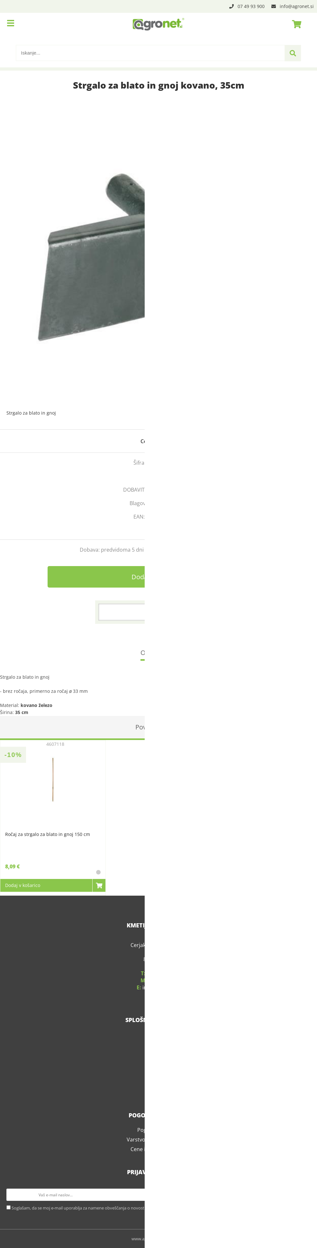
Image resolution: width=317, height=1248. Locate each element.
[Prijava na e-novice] (304, 1195)
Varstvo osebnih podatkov (158, 1139)
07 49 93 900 (251, 6)
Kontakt (158, 1063)
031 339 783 (162, 980)
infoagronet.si (297, 6)
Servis (158, 1053)
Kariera (159, 1073)
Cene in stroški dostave (159, 1149)
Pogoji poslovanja (158, 1129)
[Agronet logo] (158, 24)
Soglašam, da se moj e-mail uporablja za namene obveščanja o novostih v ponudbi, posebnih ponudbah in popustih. (122, 1208)
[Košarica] (294, 24)
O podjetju (158, 1034)
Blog (158, 1082)
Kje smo (158, 1044)
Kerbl (181, 503)
